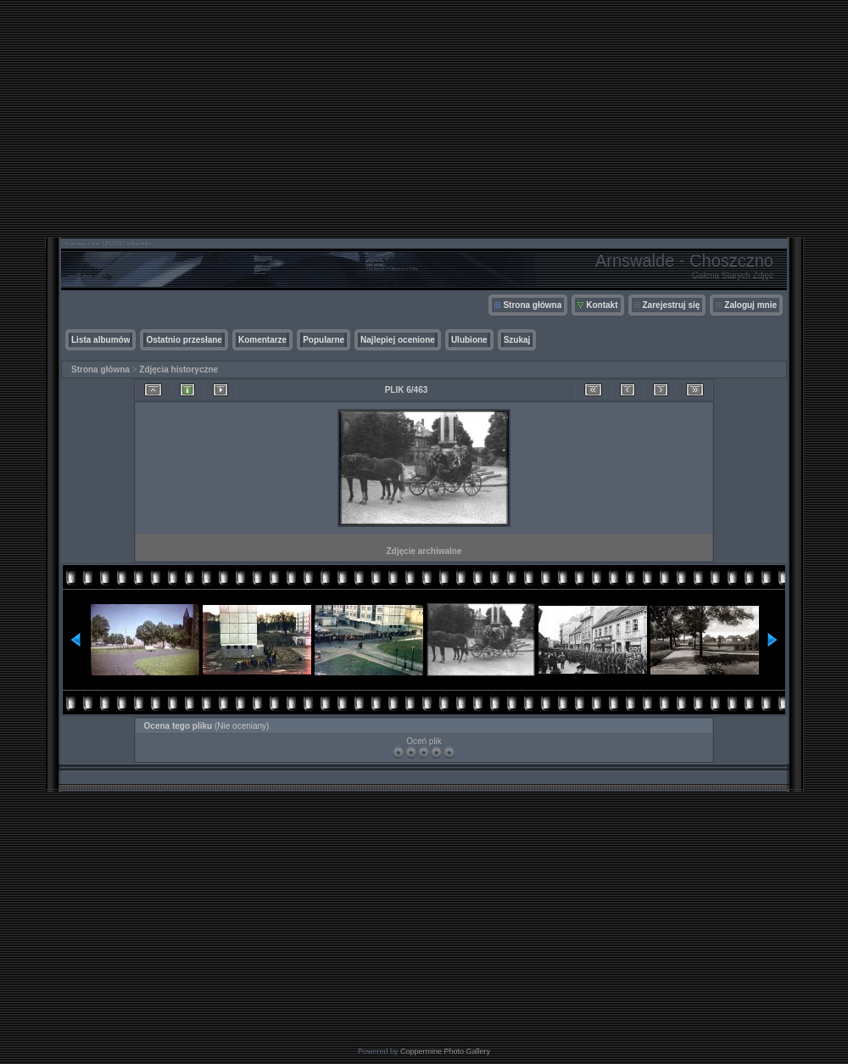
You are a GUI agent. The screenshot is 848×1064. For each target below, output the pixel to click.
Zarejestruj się (671, 305)
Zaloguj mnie (750, 305)
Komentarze (262, 339)
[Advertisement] (424, 119)
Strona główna (532, 305)
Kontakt (601, 305)
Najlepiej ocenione (397, 339)
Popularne (323, 339)
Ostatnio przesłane (183, 339)
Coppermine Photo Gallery (445, 1051)
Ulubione (469, 339)
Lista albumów (100, 339)
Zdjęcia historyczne (178, 369)
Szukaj (517, 339)
